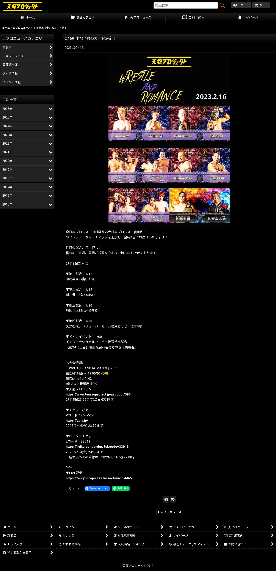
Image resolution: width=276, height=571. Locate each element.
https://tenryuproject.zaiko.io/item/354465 (99, 478)
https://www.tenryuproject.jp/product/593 (98, 394)
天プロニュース (169, 512)
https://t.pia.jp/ (77, 420)
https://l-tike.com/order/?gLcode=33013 (97, 447)
